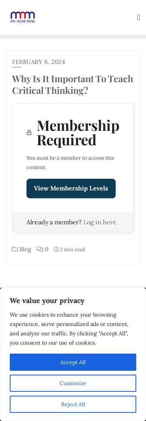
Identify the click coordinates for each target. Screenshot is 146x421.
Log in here (99, 222)
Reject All (73, 404)
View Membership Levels (71, 188)
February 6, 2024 (38, 61)
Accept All (73, 362)
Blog (21, 249)
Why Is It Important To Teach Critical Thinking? (72, 84)
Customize (73, 383)
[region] (73, 354)
